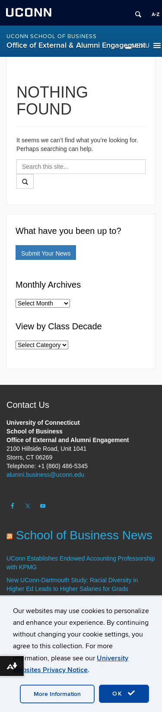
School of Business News (84, 535)
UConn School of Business (51, 36)
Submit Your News (45, 253)
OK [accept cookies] (124, 693)
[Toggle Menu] (128, 47)
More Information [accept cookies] (57, 694)
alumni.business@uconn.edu (45, 474)
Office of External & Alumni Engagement (76, 45)
